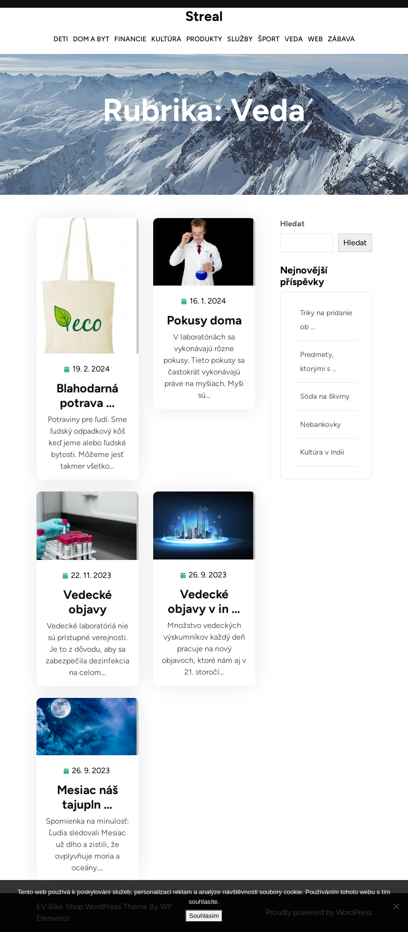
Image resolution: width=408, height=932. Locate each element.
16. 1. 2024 (208, 301)
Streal (204, 16)
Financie (130, 39)
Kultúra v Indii (322, 452)
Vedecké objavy (87, 601)
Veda (293, 39)
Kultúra (166, 39)
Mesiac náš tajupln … (87, 797)
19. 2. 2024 (91, 369)
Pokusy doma (204, 320)
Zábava (341, 39)
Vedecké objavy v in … (204, 601)
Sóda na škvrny (325, 396)
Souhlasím (204, 915)
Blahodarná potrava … (87, 395)
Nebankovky (320, 424)
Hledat (292, 223)
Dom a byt (91, 39)
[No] (396, 906)
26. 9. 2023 (208, 575)
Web (315, 39)
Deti (60, 39)
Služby (240, 39)
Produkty (204, 39)
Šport (269, 39)
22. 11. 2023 (91, 575)
